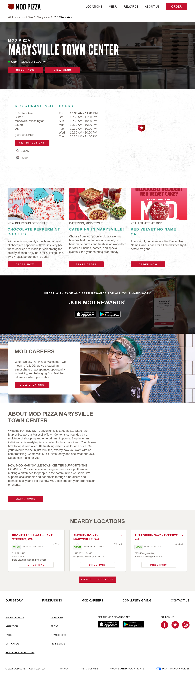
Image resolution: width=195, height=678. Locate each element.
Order (176, 6)
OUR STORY (14, 600)
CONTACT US (180, 600)
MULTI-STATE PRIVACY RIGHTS (127, 668)
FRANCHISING (58, 635)
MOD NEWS (57, 617)
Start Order (86, 264)
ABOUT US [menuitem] (152, 6)
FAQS (9, 635)
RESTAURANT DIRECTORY (20, 652)
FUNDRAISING (52, 600)
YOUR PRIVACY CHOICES (173, 668)
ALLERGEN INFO (15, 617)
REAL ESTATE (58, 643)
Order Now (24, 264)
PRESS (54, 626)
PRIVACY (63, 668)
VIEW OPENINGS (32, 385)
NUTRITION (12, 626)
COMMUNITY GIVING (137, 600)
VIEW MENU (62, 70)
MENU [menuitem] (113, 6)
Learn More (25, 498)
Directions (32, 564)
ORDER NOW (25, 70)
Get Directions (31, 142)
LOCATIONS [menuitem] (94, 6)
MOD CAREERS (92, 600)
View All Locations (97, 579)
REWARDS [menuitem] (131, 6)
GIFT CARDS (12, 643)
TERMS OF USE (89, 668)
